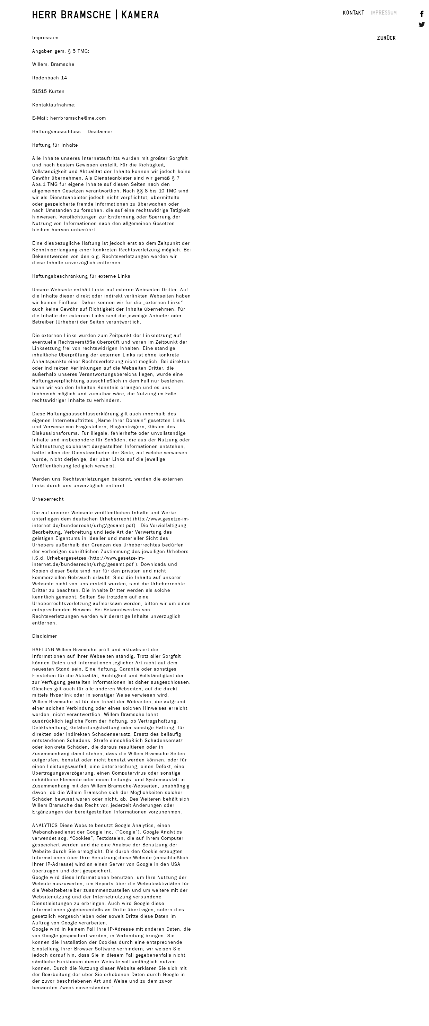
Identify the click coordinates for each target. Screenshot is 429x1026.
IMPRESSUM (384, 12)
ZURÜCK (386, 38)
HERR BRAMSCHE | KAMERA (96, 14)
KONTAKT (354, 12)
